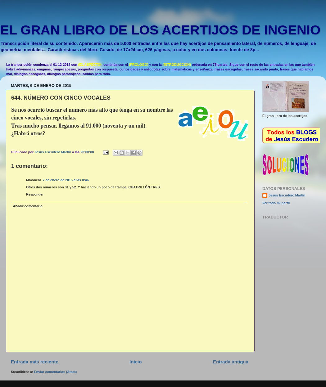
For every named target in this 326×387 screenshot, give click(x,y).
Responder (34, 194)
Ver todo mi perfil (276, 203)
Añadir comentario (27, 206)
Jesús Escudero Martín (287, 195)
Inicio (135, 361)
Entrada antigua (230, 361)
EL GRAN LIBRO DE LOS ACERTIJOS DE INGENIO (160, 29)
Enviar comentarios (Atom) (55, 372)
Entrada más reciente (34, 361)
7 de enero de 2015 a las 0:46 (65, 180)
